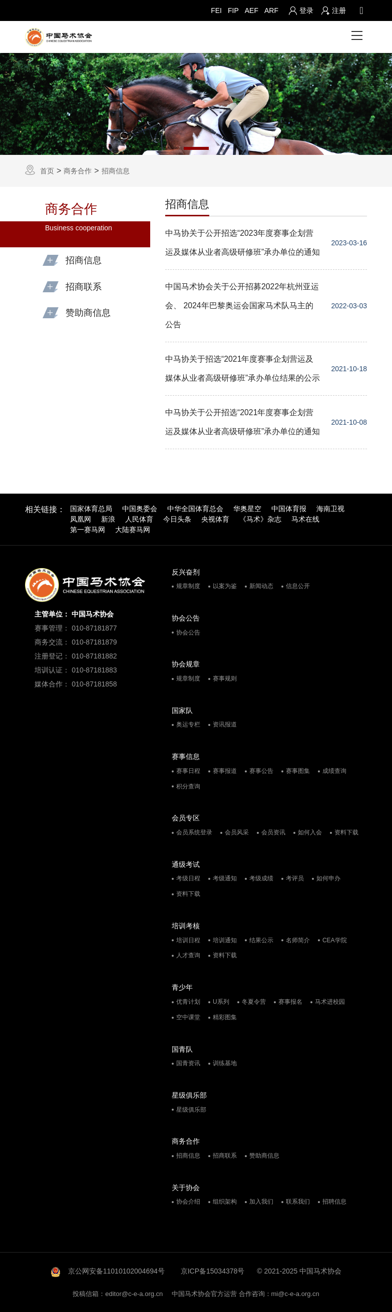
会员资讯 (273, 832)
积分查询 (188, 786)
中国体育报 (288, 509)
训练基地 (225, 1063)
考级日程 (188, 878)
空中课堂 (188, 1017)
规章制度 (188, 586)
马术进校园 (330, 1001)
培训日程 (188, 940)
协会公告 (188, 632)
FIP (233, 10)
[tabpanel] (196, 104)
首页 (47, 171)
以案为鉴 (225, 586)
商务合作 (78, 171)
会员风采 (237, 832)
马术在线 (305, 519)
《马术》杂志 (260, 519)
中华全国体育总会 (195, 509)
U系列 (221, 1001)
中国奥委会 (139, 509)
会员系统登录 (194, 832)
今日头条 (177, 519)
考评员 (295, 878)
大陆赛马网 (132, 530)
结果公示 (261, 940)
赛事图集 (298, 770)
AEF (251, 10)
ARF (271, 10)
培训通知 (225, 940)
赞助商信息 (264, 1155)
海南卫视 (330, 509)
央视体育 (215, 519)
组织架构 (225, 1202)
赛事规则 (225, 678)
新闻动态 (261, 586)
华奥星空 (247, 509)
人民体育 (139, 519)
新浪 (108, 519)
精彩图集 (225, 1017)
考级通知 (225, 878)
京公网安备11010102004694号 (116, 1271)
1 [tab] (196, 148)
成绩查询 (334, 770)
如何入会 (310, 832)
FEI (216, 10)
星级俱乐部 (191, 1109)
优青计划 (188, 1001)
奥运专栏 (188, 724)
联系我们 (298, 1202)
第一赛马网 (87, 530)
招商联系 (225, 1155)
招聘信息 (334, 1202)
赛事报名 (290, 1001)
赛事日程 (188, 770)
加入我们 (261, 1202)
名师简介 (298, 940)
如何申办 (328, 878)
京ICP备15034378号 (213, 1271)
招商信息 (116, 171)
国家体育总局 (91, 509)
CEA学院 (334, 940)
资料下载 (346, 832)
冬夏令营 (254, 1001)
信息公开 (298, 586)
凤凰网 (80, 519)
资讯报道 (225, 724)
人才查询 (188, 955)
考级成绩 (261, 878)
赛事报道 (225, 770)
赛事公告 (261, 770)
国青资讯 (188, 1063)
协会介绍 (188, 1202)
